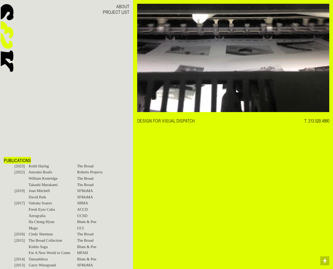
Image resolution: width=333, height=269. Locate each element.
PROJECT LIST (116, 12)
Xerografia (37, 216)
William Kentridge (43, 178)
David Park (37, 197)
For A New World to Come (50, 253)
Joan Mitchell (39, 191)
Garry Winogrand (42, 265)
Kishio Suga (38, 247)
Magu (33, 228)
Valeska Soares (40, 203)
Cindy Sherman (41, 234)
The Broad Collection (45, 240)
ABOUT (122, 6)
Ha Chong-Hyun (42, 222)
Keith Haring (39, 166)
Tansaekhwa (37, 259)
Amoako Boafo (40, 172)
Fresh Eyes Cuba (42, 209)
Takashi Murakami (43, 185)
